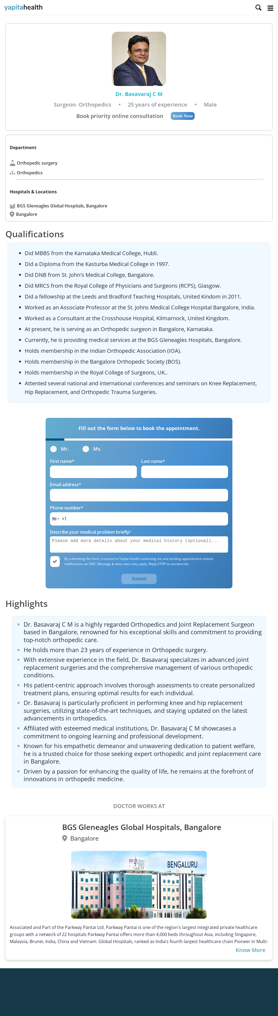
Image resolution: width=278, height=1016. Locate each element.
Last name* (153, 461)
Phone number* (66, 508)
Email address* (65, 485)
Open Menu (270, 8)
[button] (55, 518)
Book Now (183, 115)
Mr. (59, 448)
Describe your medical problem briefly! (90, 532)
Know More (251, 950)
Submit (139, 578)
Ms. (92, 448)
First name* (62, 461)
